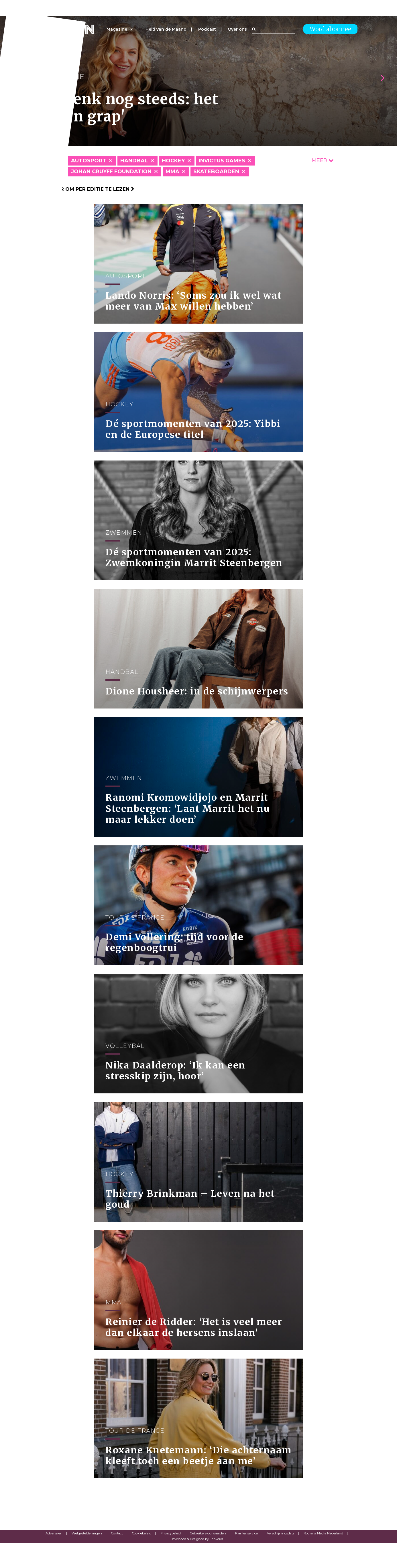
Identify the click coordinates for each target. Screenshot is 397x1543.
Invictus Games (222, 161)
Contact (117, 1533)
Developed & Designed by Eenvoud (196, 1539)
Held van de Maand (166, 29)
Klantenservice (246, 1533)
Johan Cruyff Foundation (111, 171)
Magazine (117, 29)
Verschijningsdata (280, 1533)
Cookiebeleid (141, 1533)
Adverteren (54, 1533)
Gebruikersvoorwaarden (208, 1533)
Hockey (173, 161)
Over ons (237, 29)
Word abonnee (330, 29)
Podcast (207, 29)
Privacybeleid (170, 1533)
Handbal (134, 161)
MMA (172, 171)
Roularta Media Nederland (323, 1533)
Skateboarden (216, 171)
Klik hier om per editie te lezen (87, 189)
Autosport (88, 161)
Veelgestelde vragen (87, 1533)
